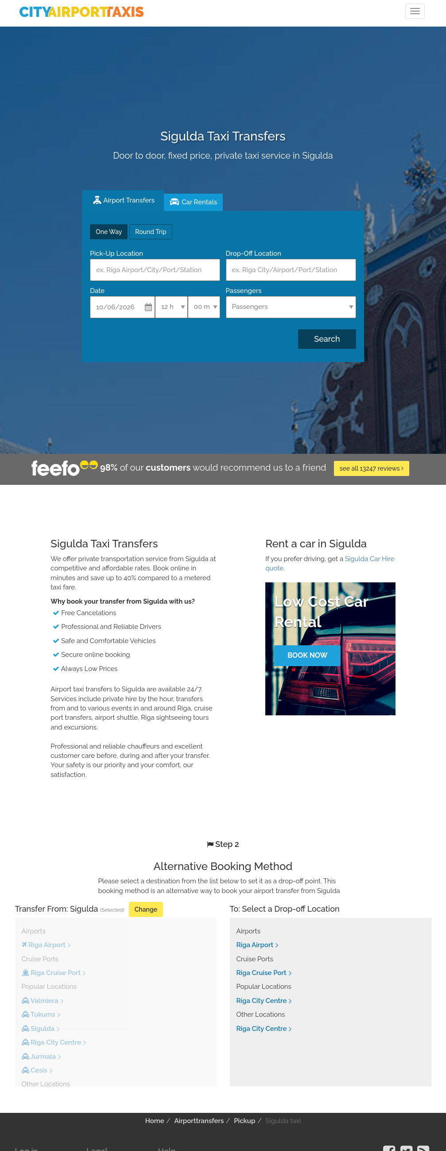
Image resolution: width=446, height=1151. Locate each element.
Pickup (244, 1121)
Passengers (244, 291)
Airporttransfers (199, 1121)
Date (97, 291)
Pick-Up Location (116, 254)
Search (327, 338)
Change (146, 909)
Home (154, 1121)
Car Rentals (199, 202)
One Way (109, 231)
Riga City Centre (262, 1001)
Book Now (307, 655)
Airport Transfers (129, 200)
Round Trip (150, 231)
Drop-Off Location (253, 254)
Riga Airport (255, 945)
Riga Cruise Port (262, 973)
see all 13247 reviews (372, 468)
